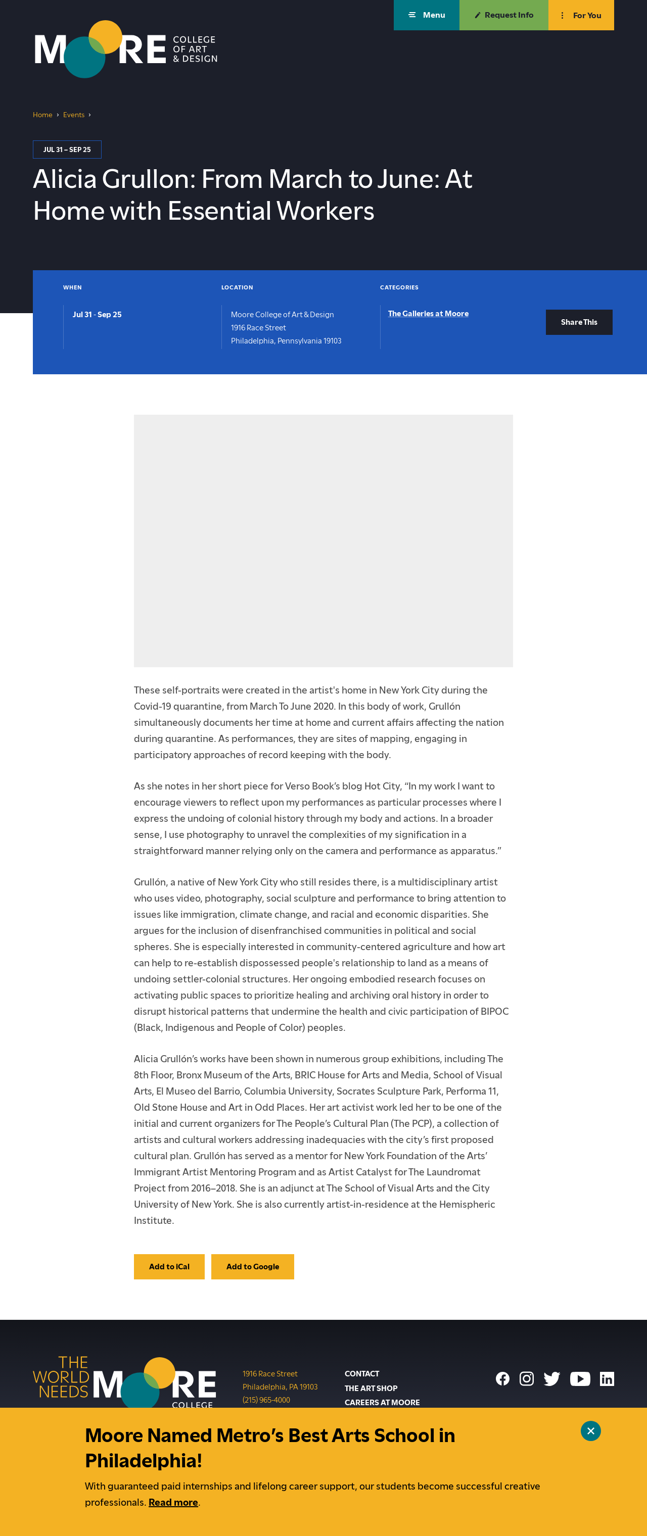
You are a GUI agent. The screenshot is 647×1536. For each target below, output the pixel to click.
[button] (426, 15)
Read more (173, 1502)
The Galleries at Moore (428, 313)
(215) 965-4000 (266, 1399)
